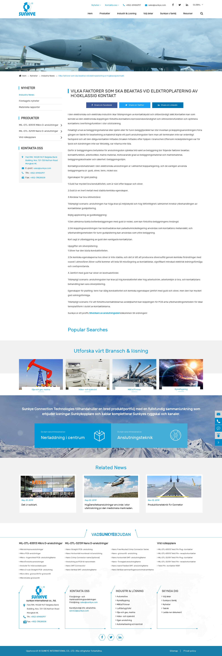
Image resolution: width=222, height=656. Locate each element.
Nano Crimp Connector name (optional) (82, 557)
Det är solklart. (29, 504)
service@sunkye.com (79, 611)
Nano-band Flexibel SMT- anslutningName (129, 566)
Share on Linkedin (168, 105)
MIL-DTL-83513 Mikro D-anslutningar (38, 125)
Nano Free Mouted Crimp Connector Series (130, 549)
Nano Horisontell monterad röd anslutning (83, 553)
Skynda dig (170, 591)
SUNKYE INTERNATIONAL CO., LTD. (58, 651)
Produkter (105, 13)
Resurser (188, 13)
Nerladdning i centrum (63, 437)
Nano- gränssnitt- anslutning (124, 553)
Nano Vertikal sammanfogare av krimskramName (132, 570)
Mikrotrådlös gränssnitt (29, 578)
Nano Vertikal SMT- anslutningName (80, 570)
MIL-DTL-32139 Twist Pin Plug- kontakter (175, 557)
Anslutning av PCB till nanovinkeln (80, 562)
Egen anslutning (124, 620)
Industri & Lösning (126, 13)
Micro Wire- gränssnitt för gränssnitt (35, 574)
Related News (111, 468)
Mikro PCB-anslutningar (30, 553)
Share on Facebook (102, 105)
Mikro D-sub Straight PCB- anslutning (36, 570)
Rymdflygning (181, 389)
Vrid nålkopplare (27, 137)
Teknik (166, 608)
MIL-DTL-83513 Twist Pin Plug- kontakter (175, 549)
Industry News (48, 76)
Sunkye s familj (168, 13)
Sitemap (174, 651)
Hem (90, 13)
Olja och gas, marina (41, 389)
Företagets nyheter (29, 101)
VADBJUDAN (111, 534)
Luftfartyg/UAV (124, 608)
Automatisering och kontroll (129, 624)
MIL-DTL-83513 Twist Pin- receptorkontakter (176, 553)
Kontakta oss (112, 5)
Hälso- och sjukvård (87, 389)
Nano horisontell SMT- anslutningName (128, 557)
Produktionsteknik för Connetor (165, 504)
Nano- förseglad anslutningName (126, 562)
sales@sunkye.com (157, 5)
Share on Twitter (134, 105)
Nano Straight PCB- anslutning (79, 549)
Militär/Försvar (134, 389)
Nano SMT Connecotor (75, 566)
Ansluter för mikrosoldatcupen (32, 566)
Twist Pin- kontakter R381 (168, 566)
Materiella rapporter (29, 107)
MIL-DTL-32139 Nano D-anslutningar (38, 131)
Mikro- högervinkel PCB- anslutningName (37, 557)
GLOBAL (197, 5)
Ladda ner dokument (172, 612)
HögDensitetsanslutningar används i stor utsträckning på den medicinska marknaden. (109, 506)
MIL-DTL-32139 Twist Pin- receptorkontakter (176, 562)
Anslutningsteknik (135, 437)
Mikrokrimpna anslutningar (31, 549)
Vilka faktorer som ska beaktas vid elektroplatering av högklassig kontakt (91, 76)
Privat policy (189, 651)
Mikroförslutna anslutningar (31, 562)
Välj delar (148, 13)
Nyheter (96, 5)
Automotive (122, 596)
